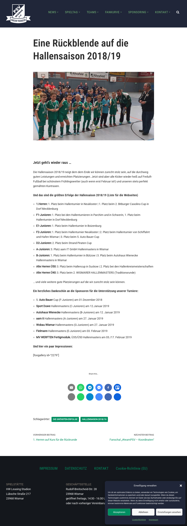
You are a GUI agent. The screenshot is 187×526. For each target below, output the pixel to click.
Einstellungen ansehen (169, 512)
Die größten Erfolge (65, 419)
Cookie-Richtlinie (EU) (131, 468)
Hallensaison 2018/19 (94, 419)
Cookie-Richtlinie (139, 520)
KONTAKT (101, 468)
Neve (9, 521)
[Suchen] (177, 12)
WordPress (40, 521)
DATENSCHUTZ (76, 468)
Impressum (153, 520)
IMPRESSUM (49, 468)
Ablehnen (143, 512)
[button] (180, 485)
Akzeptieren (119, 512)
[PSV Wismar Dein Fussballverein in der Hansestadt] (18, 13)
